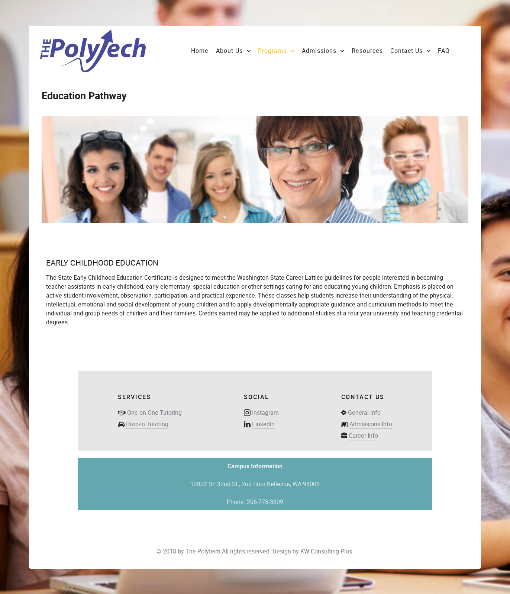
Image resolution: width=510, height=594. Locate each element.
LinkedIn (263, 424)
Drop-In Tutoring (147, 424)
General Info (364, 412)
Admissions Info (370, 424)
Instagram (265, 412)
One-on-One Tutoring (154, 412)
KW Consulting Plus (326, 551)
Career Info (363, 435)
